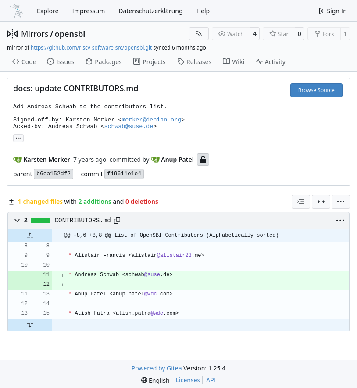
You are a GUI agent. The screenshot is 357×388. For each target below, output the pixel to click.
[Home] (16, 11)
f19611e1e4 (124, 174)
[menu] (341, 202)
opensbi (70, 33)
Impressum (88, 11)
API (211, 380)
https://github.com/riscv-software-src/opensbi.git (91, 47)
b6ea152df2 (53, 174)
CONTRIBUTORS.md (83, 220)
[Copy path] (117, 220)
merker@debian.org (151, 120)
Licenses (188, 380)
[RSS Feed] (199, 33)
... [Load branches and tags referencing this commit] (18, 137)
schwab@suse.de (128, 126)
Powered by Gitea (157, 368)
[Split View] (321, 202)
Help (203, 11)
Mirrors (34, 33)
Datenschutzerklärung (150, 11)
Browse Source (316, 90)
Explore (47, 11)
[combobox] (301, 202)
